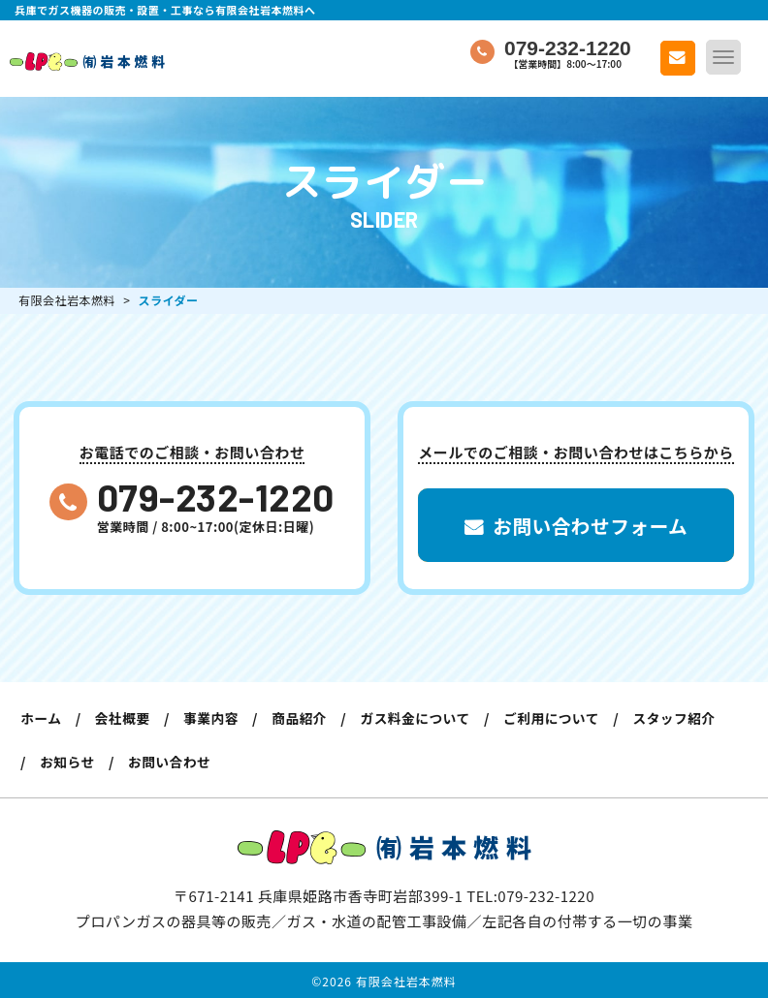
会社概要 (126, 718)
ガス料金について (427, 718)
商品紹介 (308, 718)
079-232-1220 (215, 496)
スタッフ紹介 (693, 718)
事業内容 (217, 718)
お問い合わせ (174, 760)
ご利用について (567, 718)
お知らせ (69, 760)
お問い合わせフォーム (576, 527)
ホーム (42, 718)
